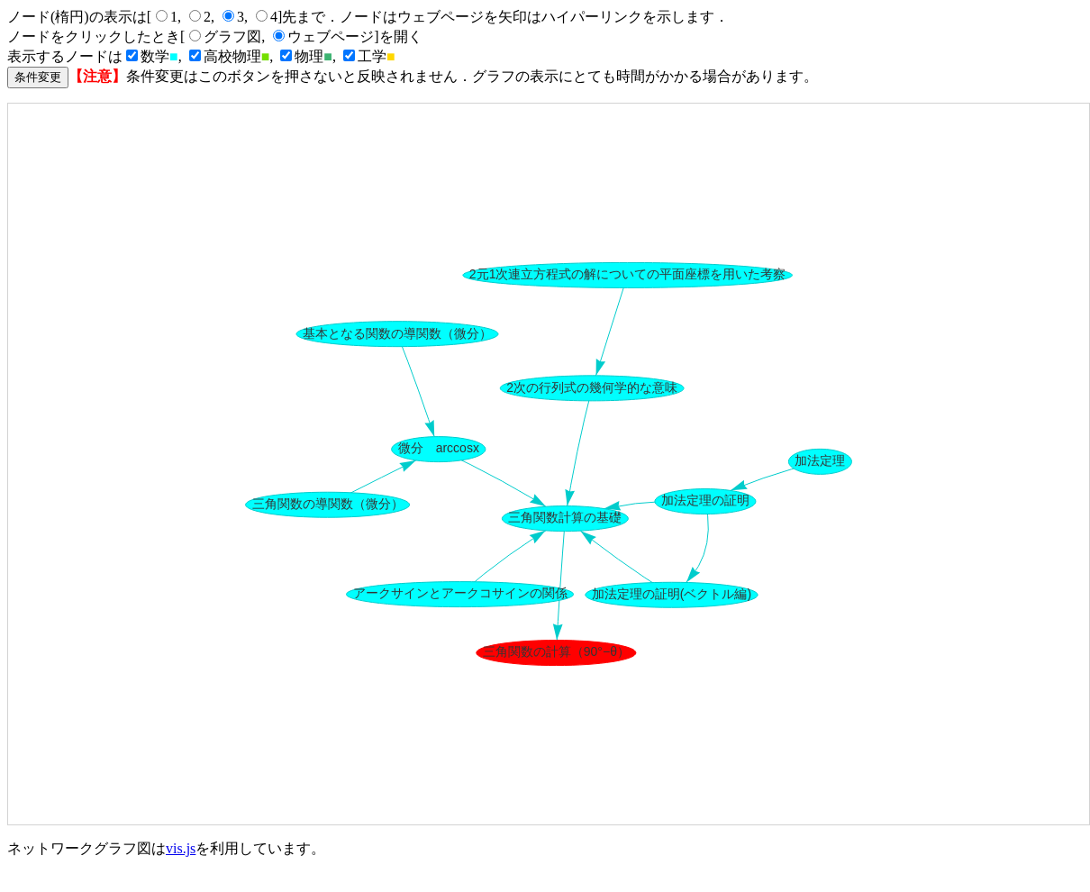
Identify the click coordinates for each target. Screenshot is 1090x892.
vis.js (180, 848)
